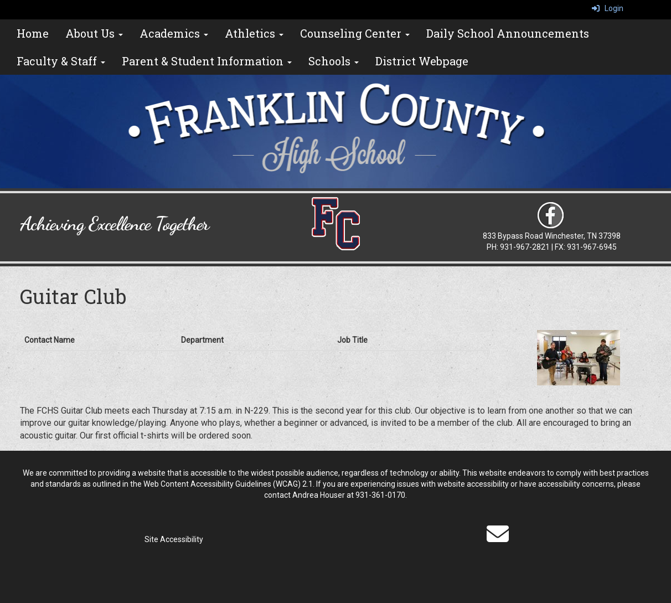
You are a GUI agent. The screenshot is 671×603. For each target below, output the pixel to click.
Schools (333, 61)
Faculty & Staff (61, 61)
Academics (174, 33)
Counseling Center (355, 33)
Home (33, 33)
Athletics (254, 33)
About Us (94, 33)
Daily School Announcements (507, 33)
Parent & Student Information (207, 61)
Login (607, 8)
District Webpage (421, 61)
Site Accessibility (173, 539)
